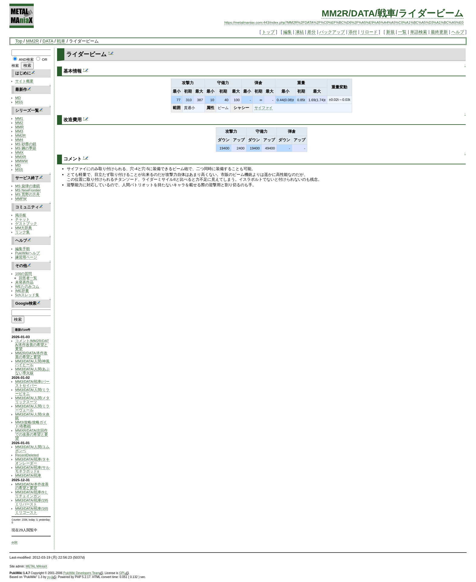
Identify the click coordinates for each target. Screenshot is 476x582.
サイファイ (263, 108)
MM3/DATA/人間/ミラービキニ (32, 391)
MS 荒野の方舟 (27, 194)
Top (18, 41)
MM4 (19, 140)
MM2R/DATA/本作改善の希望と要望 (31, 355)
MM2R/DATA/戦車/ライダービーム (392, 13)
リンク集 (22, 232)
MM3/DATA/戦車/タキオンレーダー (32, 461)
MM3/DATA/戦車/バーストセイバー (32, 383)
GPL (123, 573)
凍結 (299, 31)
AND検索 (26, 59)
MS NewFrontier (28, 190)
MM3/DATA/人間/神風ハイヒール (32, 363)
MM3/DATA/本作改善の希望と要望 (32, 486)
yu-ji (51, 577)
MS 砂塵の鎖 (25, 144)
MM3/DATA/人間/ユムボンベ (32, 449)
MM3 (19, 131)
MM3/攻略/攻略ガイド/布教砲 (31, 424)
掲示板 (20, 215)
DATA (47, 41)
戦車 (61, 41)
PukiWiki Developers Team (83, 573)
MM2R (32, 41)
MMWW (21, 161)
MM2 (19, 123)
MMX (19, 152)
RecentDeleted (27, 455)
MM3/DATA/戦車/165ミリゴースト (31, 510)
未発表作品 (24, 282)
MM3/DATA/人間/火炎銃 (32, 416)
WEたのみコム (27, 286)
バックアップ (332, 31)
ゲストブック (26, 223)
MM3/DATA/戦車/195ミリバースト (31, 502)
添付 (352, 31)
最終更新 (439, 31)
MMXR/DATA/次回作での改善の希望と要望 (31, 434)
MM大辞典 (23, 228)
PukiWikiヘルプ (27, 253)
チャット (22, 219)
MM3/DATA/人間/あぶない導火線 (32, 371)
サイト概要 (24, 81)
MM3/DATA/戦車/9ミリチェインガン (31, 494)
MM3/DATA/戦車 (28, 475)
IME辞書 (22, 291)
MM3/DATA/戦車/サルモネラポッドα (32, 469)
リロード (369, 31)
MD (18, 98)
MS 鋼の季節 (25, 148)
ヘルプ (457, 31)
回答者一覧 (28, 278)
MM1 (19, 118)
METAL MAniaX (36, 566)
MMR (19, 127)
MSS (19, 102)
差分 (311, 31)
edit (14, 542)
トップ (268, 31)
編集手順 (22, 249)
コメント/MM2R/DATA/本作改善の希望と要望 (32, 345)
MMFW (21, 198)
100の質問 (23, 274)
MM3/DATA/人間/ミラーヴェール (32, 408)
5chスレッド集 (27, 295)
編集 (287, 31)
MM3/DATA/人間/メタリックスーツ (32, 400)
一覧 (402, 31)
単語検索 (418, 31)
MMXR (20, 157)
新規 (390, 31)
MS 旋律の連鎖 (27, 186)
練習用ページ (26, 257)
